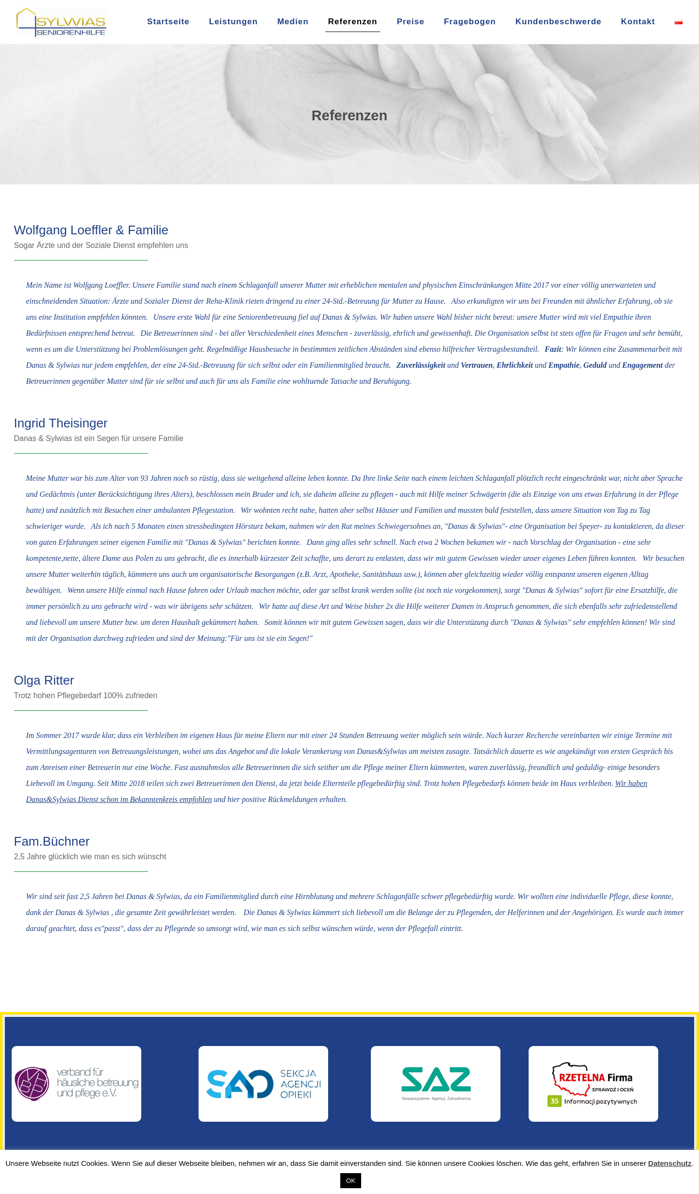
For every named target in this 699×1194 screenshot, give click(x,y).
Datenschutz (669, 1163)
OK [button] (350, 1180)
